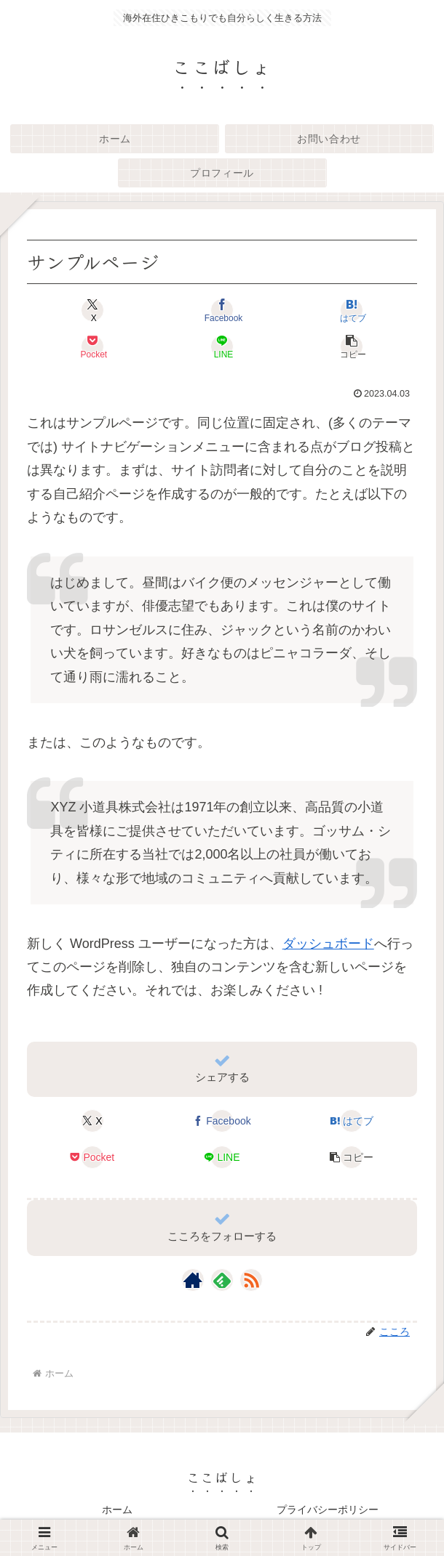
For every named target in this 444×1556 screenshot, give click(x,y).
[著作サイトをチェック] (193, 1279)
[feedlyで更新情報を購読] (222, 1279)
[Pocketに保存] (92, 346)
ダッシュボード (328, 943)
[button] (351, 346)
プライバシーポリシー (327, 1509)
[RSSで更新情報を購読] (251, 1279)
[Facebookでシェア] (222, 310)
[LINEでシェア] (222, 346)
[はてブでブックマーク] (351, 310)
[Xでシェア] (92, 310)
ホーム (117, 1509)
